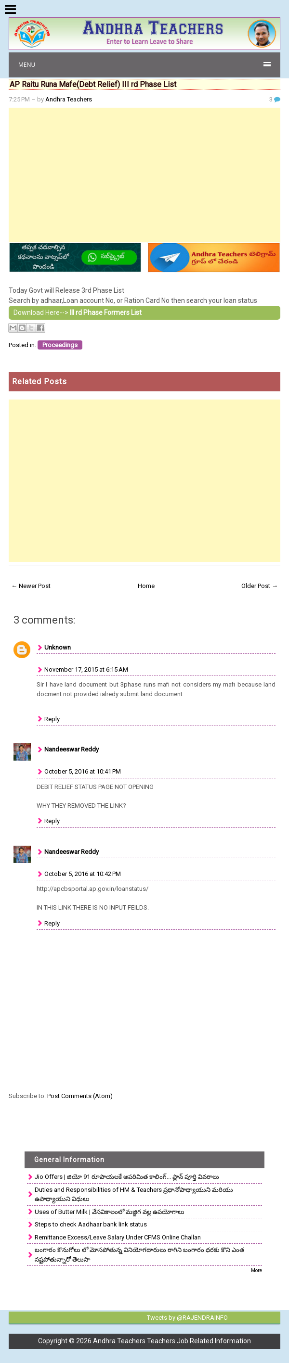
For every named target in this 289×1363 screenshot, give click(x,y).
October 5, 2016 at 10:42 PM (82, 873)
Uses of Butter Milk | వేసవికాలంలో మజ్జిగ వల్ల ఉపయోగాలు (109, 1211)
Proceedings (60, 345)
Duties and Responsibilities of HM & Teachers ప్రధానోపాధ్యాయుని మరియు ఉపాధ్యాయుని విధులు (134, 1194)
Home (146, 585)
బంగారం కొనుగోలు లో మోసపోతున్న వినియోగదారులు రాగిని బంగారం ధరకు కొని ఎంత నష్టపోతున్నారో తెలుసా (139, 1254)
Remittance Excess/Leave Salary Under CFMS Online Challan (118, 1237)
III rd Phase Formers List (106, 312)
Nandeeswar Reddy (71, 749)
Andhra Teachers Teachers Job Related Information (172, 1341)
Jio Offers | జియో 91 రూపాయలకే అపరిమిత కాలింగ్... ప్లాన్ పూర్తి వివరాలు (127, 1176)
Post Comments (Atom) (80, 1096)
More (256, 1270)
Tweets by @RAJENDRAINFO (187, 1317)
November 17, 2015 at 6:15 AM (86, 669)
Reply (52, 719)
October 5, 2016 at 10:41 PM (82, 771)
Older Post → (259, 585)
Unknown (57, 647)
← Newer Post (31, 585)
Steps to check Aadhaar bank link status (91, 1224)
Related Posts (39, 381)
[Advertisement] (144, 175)
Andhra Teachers (68, 99)
